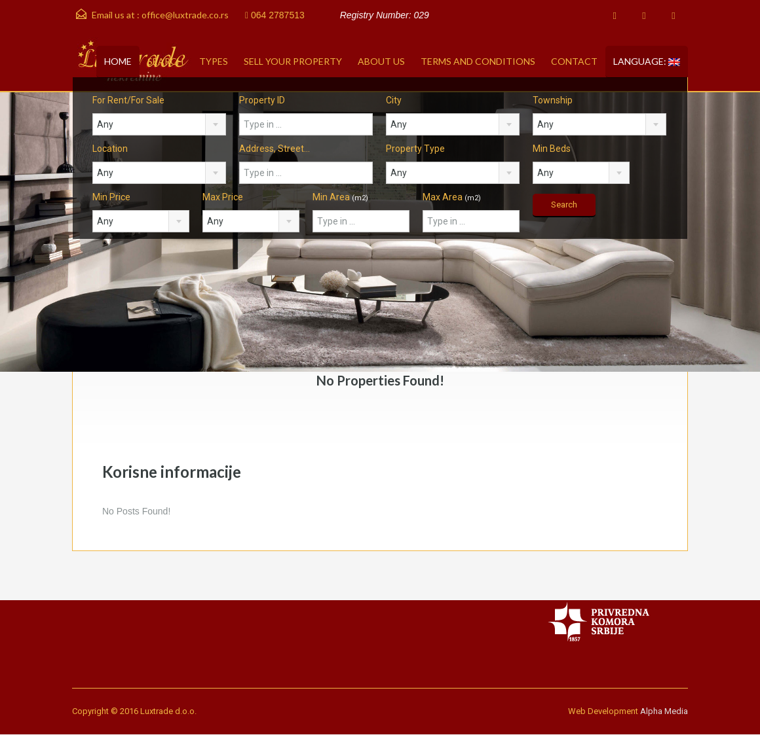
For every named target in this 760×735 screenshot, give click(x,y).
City (394, 100)
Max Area (452, 197)
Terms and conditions (478, 61)
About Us (381, 61)
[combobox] (159, 124)
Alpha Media (664, 711)
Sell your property (293, 61)
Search (165, 61)
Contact (574, 61)
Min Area (340, 197)
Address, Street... (274, 148)
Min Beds (552, 148)
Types (213, 61)
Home (118, 61)
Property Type (415, 148)
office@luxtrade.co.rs (185, 14)
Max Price (222, 197)
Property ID (262, 100)
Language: (646, 61)
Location (110, 148)
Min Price (111, 197)
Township (553, 100)
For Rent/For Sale (128, 100)
